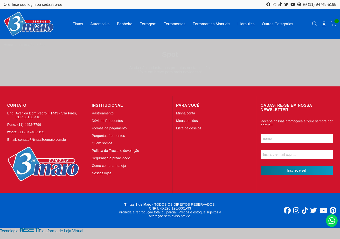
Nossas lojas (101, 173)
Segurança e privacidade (111, 158)
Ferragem (147, 24)
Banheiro (124, 24)
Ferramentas (175, 24)
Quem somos (102, 143)
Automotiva (100, 24)
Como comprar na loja (109, 166)
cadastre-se (52, 4)
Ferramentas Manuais (211, 24)
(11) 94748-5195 (319, 4)
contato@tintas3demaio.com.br (42, 139)
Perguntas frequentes (108, 136)
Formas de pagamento (109, 128)
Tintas (78, 24)
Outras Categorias (277, 24)
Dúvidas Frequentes (107, 121)
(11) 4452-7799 (29, 125)
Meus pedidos (187, 121)
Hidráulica (246, 24)
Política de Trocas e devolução (115, 151)
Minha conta (185, 113)
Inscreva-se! (296, 170)
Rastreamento (102, 113)
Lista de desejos (188, 128)
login (32, 4)
